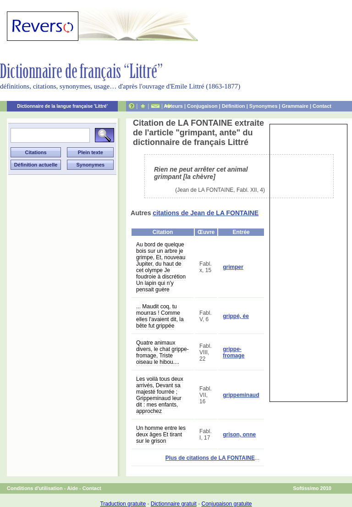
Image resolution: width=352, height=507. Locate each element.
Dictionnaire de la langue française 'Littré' (62, 106)
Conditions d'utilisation (35, 488)
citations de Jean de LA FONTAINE (205, 213)
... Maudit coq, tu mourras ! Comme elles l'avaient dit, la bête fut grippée (160, 316)
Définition (233, 106)
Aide (72, 488)
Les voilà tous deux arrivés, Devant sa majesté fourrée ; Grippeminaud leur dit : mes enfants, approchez (159, 395)
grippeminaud (241, 395)
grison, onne (239, 434)
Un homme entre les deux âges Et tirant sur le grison (161, 434)
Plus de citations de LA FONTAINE (210, 458)
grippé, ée (236, 316)
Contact (322, 106)
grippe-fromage (233, 352)
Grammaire (295, 106)
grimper (233, 267)
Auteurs (173, 106)
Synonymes (263, 106)
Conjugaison (202, 106)
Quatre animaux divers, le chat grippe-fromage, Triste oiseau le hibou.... (162, 352)
